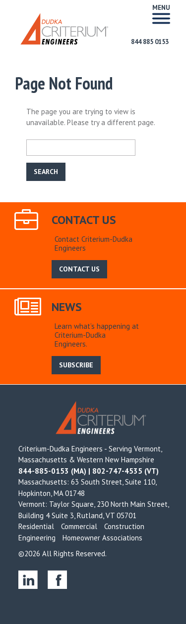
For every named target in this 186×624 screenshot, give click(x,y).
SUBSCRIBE (76, 364)
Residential (36, 526)
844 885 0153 (150, 42)
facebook (57, 579)
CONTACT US (79, 269)
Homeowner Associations (102, 537)
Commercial (79, 526)
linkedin (28, 579)
